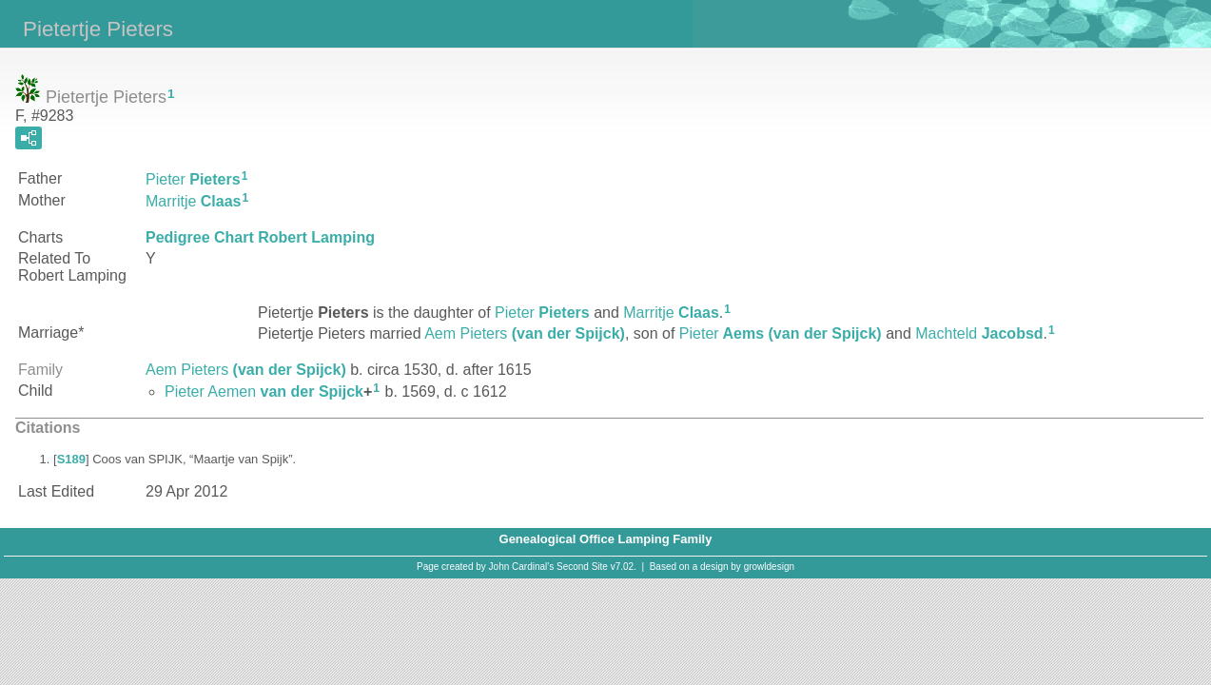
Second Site (582, 566)
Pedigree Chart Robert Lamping (260, 237)
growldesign (769, 566)
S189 (71, 459)
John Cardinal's (522, 566)
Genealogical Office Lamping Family (606, 539)
